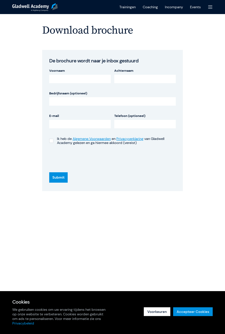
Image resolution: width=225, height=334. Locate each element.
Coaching (150, 7)
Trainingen (127, 7)
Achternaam (123, 71)
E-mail (54, 116)
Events (195, 7)
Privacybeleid (23, 323)
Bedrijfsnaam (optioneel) (68, 93)
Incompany (174, 7)
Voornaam (57, 71)
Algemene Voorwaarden (92, 138)
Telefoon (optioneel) (129, 116)
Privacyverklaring (129, 138)
